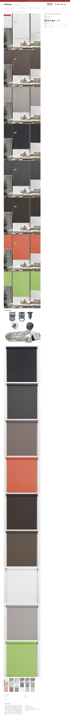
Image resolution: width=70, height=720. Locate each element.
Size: (46, 24)
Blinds (8, 11)
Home (5, 11)
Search (16, 4)
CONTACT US (49, 5)
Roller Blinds (12, 11)
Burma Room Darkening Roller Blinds (21, 11)
